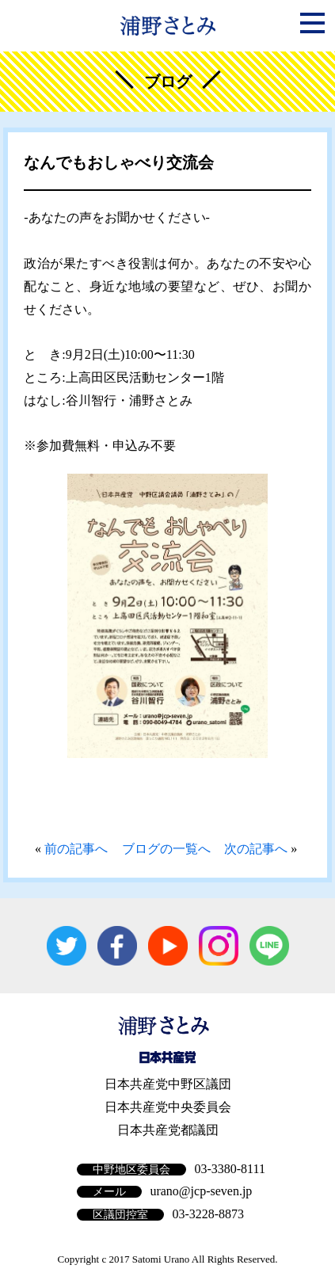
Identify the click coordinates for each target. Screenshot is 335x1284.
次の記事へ (255, 848)
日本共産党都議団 (168, 1130)
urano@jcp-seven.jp (201, 1191)
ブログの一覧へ (166, 848)
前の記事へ (76, 848)
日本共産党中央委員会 (168, 1107)
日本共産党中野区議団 (168, 1084)
